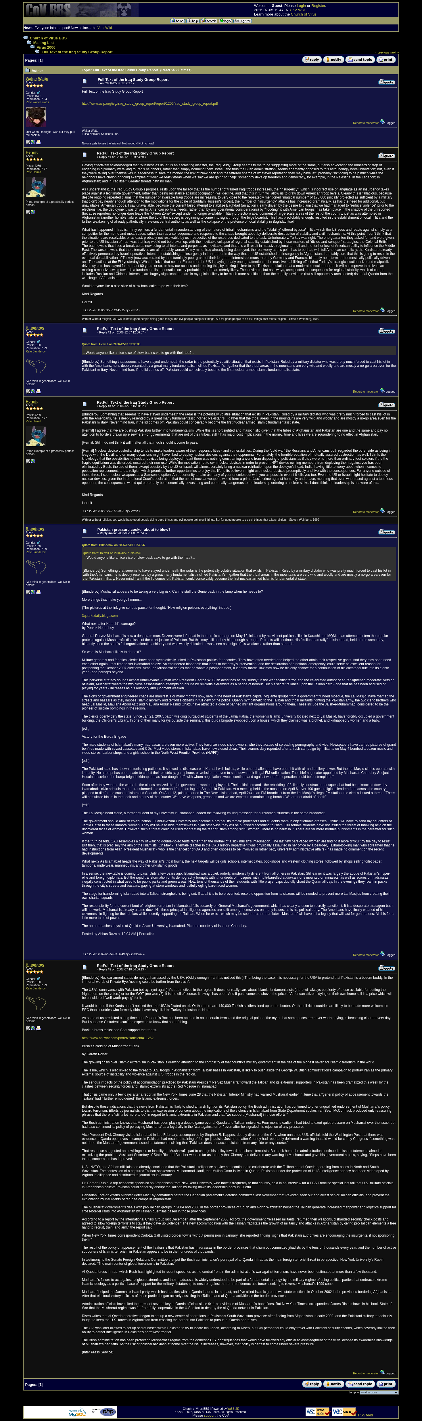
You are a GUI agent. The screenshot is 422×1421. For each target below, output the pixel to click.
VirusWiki (104, 28)
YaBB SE (233, 1408)
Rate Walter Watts (37, 102)
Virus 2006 (46, 47)
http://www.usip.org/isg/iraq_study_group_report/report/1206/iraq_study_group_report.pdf (150, 104)
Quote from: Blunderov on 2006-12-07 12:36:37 (113, 545)
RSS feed (365, 1415)
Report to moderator (366, 123)
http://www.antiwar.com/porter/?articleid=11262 (118, 1038)
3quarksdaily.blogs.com (100, 616)
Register (318, 5)
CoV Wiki (297, 10)
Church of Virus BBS (48, 38)
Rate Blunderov (36, 351)
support (210, 1416)
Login (301, 5)
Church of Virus (304, 14)
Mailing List (43, 43)
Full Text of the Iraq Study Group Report (77, 52)
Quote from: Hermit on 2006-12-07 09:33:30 (111, 344)
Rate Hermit (33, 172)
